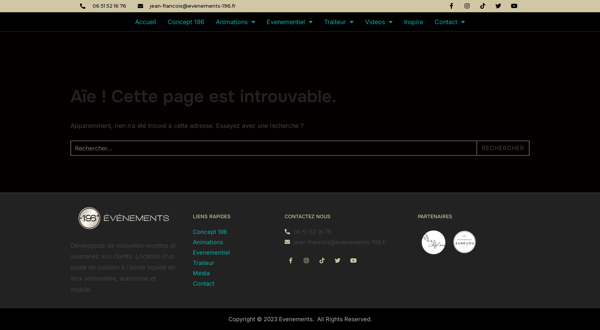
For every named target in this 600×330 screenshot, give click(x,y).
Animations (235, 22)
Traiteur (339, 22)
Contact (450, 22)
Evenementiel (290, 22)
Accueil (145, 22)
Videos (379, 22)
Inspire (413, 22)
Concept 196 (186, 22)
